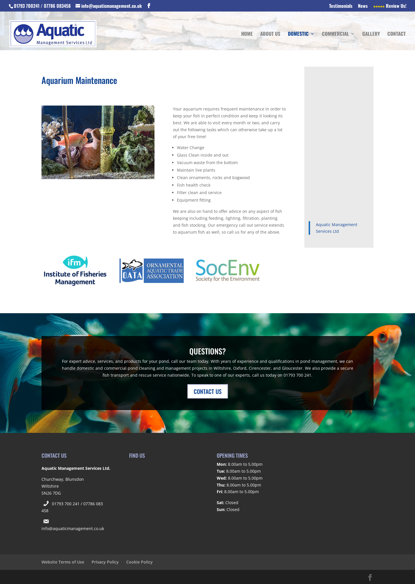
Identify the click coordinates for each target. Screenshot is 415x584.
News (363, 6)
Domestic (298, 34)
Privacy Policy (105, 562)
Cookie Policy (139, 562)
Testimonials (340, 6)
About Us (270, 34)
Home (247, 34)
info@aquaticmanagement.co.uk (73, 528)
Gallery (371, 34)
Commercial (335, 34)
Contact (396, 34)
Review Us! (389, 6)
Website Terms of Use (63, 562)
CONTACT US (208, 391)
